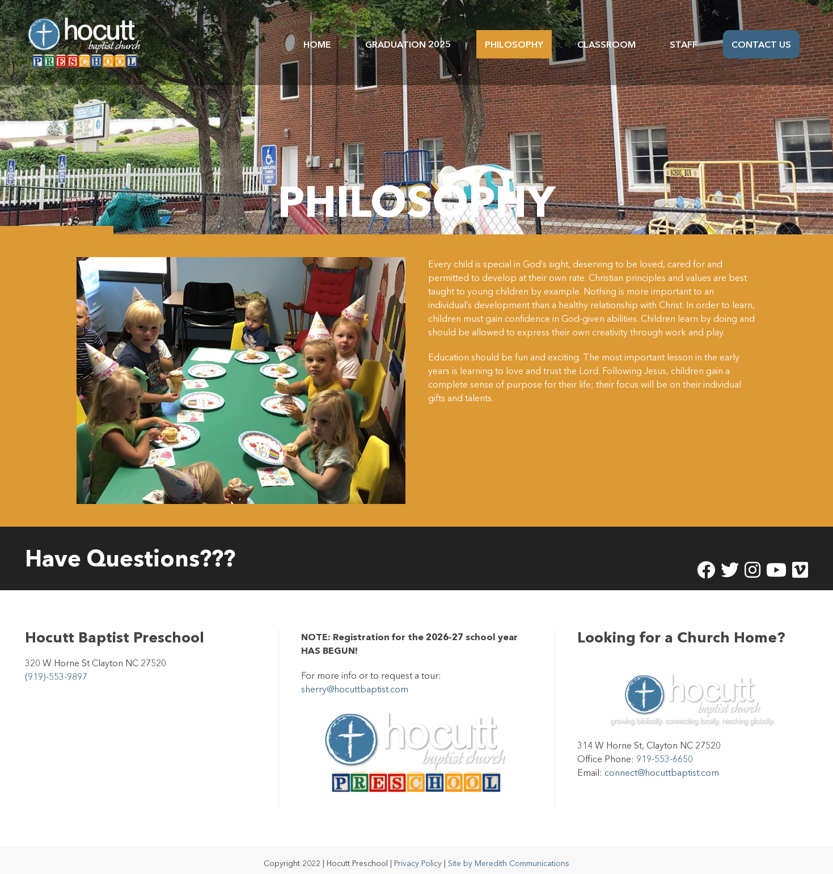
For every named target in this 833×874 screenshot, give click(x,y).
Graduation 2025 (408, 44)
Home (317, 44)
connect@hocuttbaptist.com (661, 754)
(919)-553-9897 (56, 658)
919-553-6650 (664, 740)
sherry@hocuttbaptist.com (354, 670)
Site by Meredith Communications (508, 845)
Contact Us (761, 44)
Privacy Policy (418, 845)
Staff (683, 44)
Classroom (606, 44)
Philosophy (514, 44)
